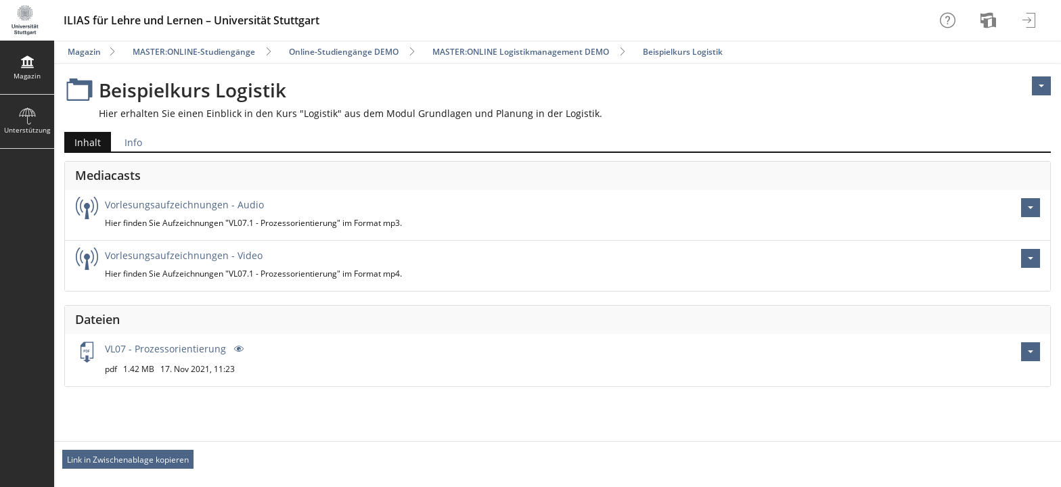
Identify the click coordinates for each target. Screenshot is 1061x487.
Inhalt (82, 142)
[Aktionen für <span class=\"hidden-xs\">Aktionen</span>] (1041, 85)
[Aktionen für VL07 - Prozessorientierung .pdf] (1030, 351)
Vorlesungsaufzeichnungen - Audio (184, 204)
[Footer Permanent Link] (557, 459)
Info (133, 142)
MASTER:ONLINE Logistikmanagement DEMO (520, 51)
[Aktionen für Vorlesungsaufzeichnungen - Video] (1030, 258)
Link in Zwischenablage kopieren (128, 459)
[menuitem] (990, 20)
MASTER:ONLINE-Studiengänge (194, 51)
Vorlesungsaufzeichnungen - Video (184, 255)
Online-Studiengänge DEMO (344, 51)
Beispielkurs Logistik (683, 51)
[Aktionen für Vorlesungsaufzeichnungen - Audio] (1030, 207)
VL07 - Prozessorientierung (167, 348)
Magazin (84, 51)
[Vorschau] (237, 348)
